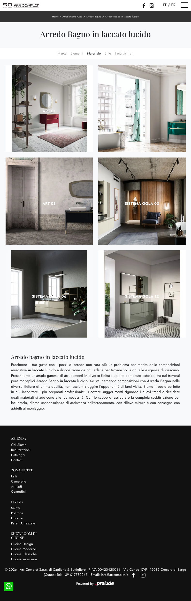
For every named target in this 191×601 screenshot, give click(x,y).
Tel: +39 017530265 (73, 574)
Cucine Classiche (24, 554)
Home (55, 16)
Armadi (16, 486)
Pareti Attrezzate (23, 523)
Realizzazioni (21, 450)
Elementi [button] (76, 53)
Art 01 (49, 111)
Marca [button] (62, 53)
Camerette (18, 481)
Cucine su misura (24, 559)
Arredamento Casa (72, 16)
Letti (14, 476)
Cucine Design (22, 544)
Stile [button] (108, 53)
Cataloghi (18, 455)
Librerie (17, 518)
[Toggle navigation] (184, 5)
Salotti (15, 508)
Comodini (18, 491)
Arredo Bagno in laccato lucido (122, 16)
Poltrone (17, 513)
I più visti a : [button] (124, 53)
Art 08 (49, 203)
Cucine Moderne (23, 549)
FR (173, 5)
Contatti (17, 460)
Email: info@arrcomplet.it (110, 574)
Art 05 (142, 111)
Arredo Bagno (93, 16)
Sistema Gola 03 (142, 203)
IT (165, 5)
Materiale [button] (94, 53)
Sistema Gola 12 (142, 296)
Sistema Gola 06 (49, 296)
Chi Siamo (19, 445)
